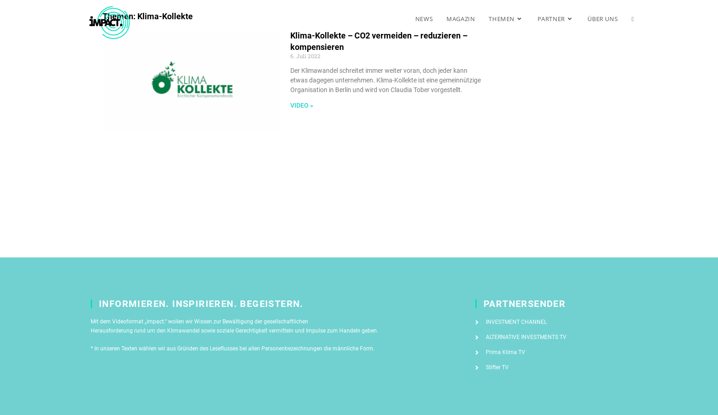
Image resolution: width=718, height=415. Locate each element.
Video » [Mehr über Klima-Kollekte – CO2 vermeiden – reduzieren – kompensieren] (301, 105)
